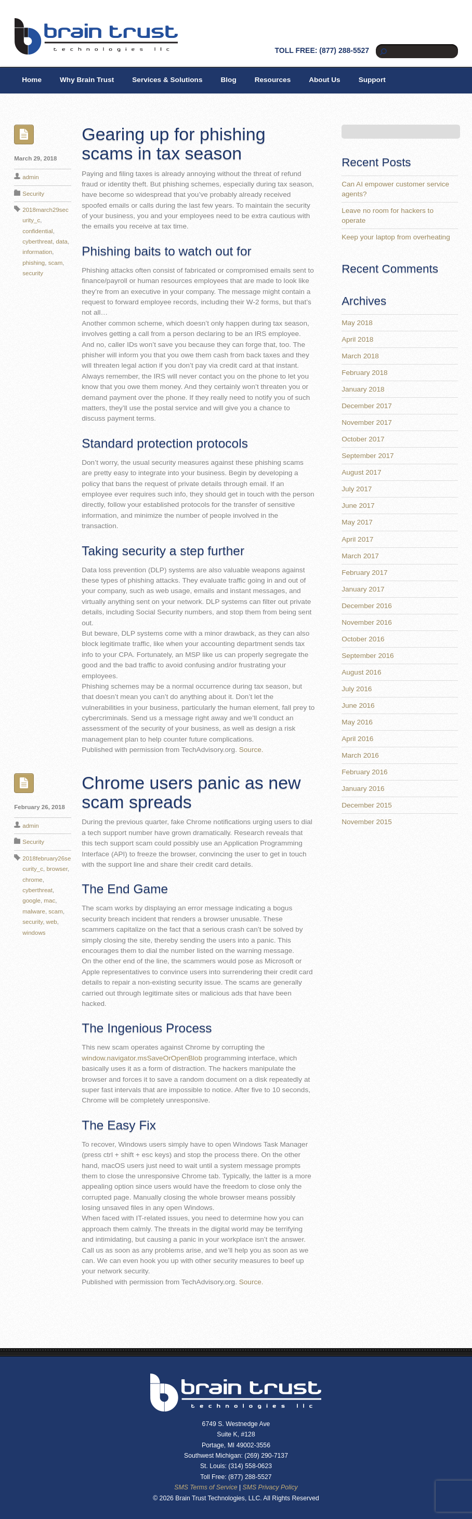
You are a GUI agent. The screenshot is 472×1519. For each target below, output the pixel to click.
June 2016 (358, 705)
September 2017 (368, 456)
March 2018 (360, 356)
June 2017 (358, 505)
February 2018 (364, 373)
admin (30, 177)
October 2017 (363, 439)
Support (372, 80)
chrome (32, 880)
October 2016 (363, 639)
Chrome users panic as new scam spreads (191, 792)
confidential (37, 231)
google (31, 900)
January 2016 (363, 788)
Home (32, 80)
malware (33, 911)
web (51, 922)
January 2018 (363, 389)
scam (55, 263)
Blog (228, 80)
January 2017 (363, 589)
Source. (251, 750)
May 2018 (357, 323)
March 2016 (360, 755)
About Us (324, 80)
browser (56, 869)
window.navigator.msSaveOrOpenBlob (142, 1058)
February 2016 (364, 772)
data (61, 241)
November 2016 (367, 622)
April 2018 (357, 339)
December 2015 (367, 805)
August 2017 (361, 472)
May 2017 (357, 522)
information (37, 252)
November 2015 (367, 822)
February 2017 (364, 572)
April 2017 (357, 539)
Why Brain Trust (87, 80)
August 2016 (361, 672)
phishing (33, 263)
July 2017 (357, 489)
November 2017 (367, 422)
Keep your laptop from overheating (396, 237)
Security (33, 194)
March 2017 (360, 556)
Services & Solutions (167, 80)
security (32, 273)
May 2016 (357, 722)
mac (49, 900)
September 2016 (368, 656)
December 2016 (367, 606)
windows (33, 933)
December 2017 (367, 406)
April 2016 (357, 739)
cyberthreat (37, 241)
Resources (273, 80)
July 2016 (357, 689)
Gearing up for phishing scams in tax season (173, 143)
